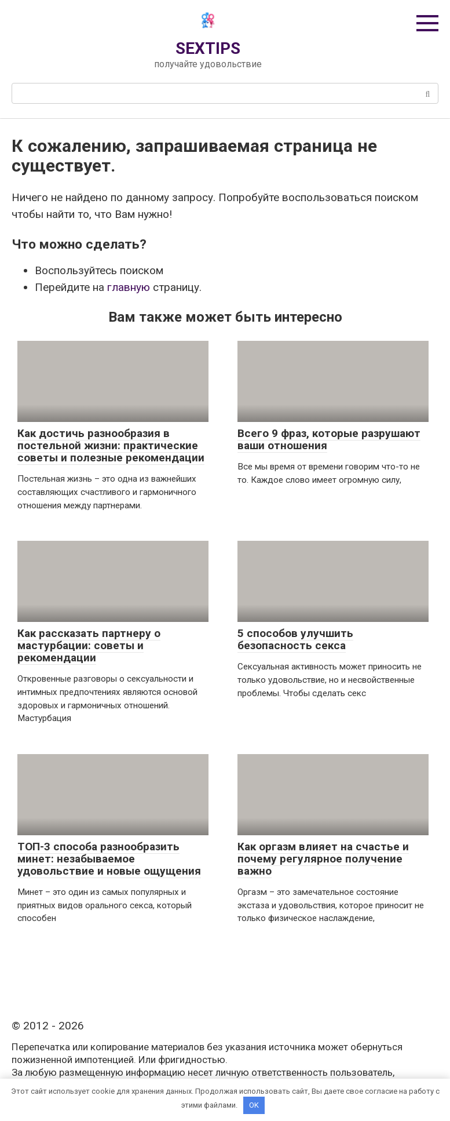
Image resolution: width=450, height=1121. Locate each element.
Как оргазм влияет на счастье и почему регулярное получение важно (323, 859)
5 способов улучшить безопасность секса (295, 639)
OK (254, 1105)
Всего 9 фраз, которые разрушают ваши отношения (328, 439)
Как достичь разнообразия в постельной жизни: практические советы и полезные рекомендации (110, 445)
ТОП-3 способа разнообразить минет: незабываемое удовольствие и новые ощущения (109, 859)
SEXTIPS (207, 48)
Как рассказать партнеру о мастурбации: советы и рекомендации (88, 645)
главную (128, 287)
